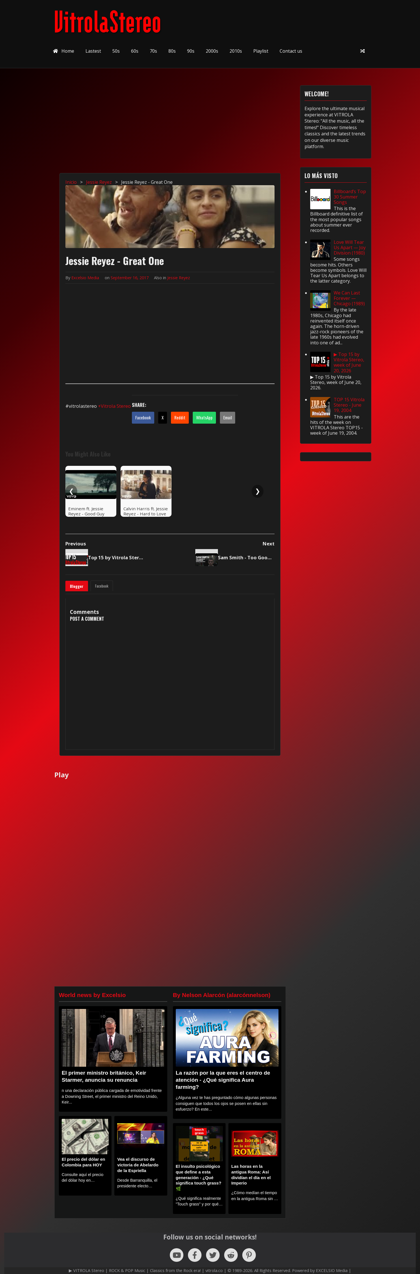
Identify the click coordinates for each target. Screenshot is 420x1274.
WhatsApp (204, 417)
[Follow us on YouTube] (176, 1255)
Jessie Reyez (178, 277)
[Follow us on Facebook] (195, 1255)
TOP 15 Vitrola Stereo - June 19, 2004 (349, 404)
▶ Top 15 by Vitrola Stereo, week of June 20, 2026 (349, 362)
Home (63, 51)
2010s (236, 51)
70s (153, 51)
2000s (212, 51)
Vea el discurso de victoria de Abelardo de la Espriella (137, 1165)
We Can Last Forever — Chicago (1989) (349, 298)
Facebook (143, 417)
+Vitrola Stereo (114, 406)
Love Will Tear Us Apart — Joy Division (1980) (350, 247)
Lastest (93, 51)
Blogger (76, 586)
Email (227, 417)
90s (190, 51)
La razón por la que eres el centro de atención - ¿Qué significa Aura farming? (223, 1080)
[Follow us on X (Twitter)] (213, 1255)
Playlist (260, 51)
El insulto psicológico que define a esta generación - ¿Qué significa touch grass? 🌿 (198, 1177)
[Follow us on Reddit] (231, 1255)
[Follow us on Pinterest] (249, 1255)
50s (116, 51)
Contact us (291, 51)
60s (134, 51)
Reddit (179, 417)
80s (172, 51)
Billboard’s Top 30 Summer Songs (350, 196)
